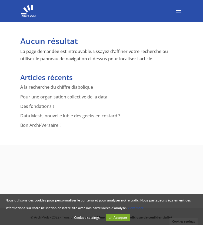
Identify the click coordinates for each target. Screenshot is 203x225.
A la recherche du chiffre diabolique (56, 87)
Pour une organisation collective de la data (63, 97)
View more (136, 208)
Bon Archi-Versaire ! (40, 125)
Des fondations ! (37, 106)
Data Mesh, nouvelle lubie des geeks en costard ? (70, 116)
